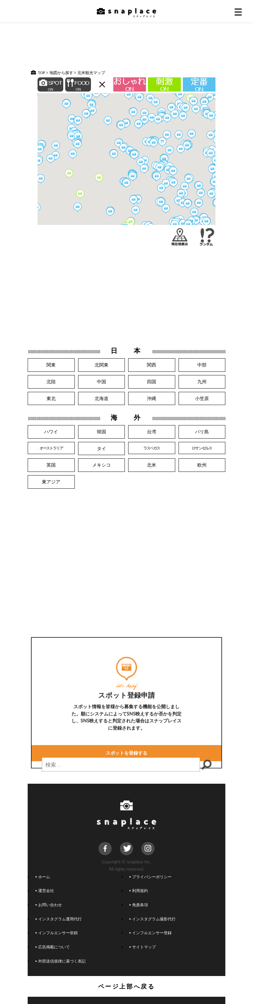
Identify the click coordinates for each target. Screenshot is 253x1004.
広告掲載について (53, 946)
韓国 (101, 431)
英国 (51, 465)
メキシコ (101, 465)
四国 (151, 381)
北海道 (101, 398)
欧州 (202, 465)
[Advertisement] (126, 49)
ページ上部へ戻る (126, 986)
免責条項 (138, 904)
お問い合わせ (49, 904)
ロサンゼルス (202, 448)
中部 (202, 364)
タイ (101, 448)
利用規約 (138, 890)
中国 (101, 381)
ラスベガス (151, 448)
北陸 (51, 381)
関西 (151, 364)
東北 (51, 398)
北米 (151, 465)
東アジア (51, 481)
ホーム (43, 876)
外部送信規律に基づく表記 (61, 961)
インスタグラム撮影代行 (152, 918)
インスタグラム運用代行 (59, 918)
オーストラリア (51, 448)
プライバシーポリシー (150, 876)
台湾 (151, 431)
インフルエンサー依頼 (57, 932)
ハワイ (51, 431)
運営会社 (45, 890)
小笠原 (202, 398)
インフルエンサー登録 (150, 932)
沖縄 (151, 398)
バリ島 (202, 431)
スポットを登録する (126, 805)
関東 (51, 364)
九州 (202, 381)
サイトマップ (142, 946)
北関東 (101, 364)
